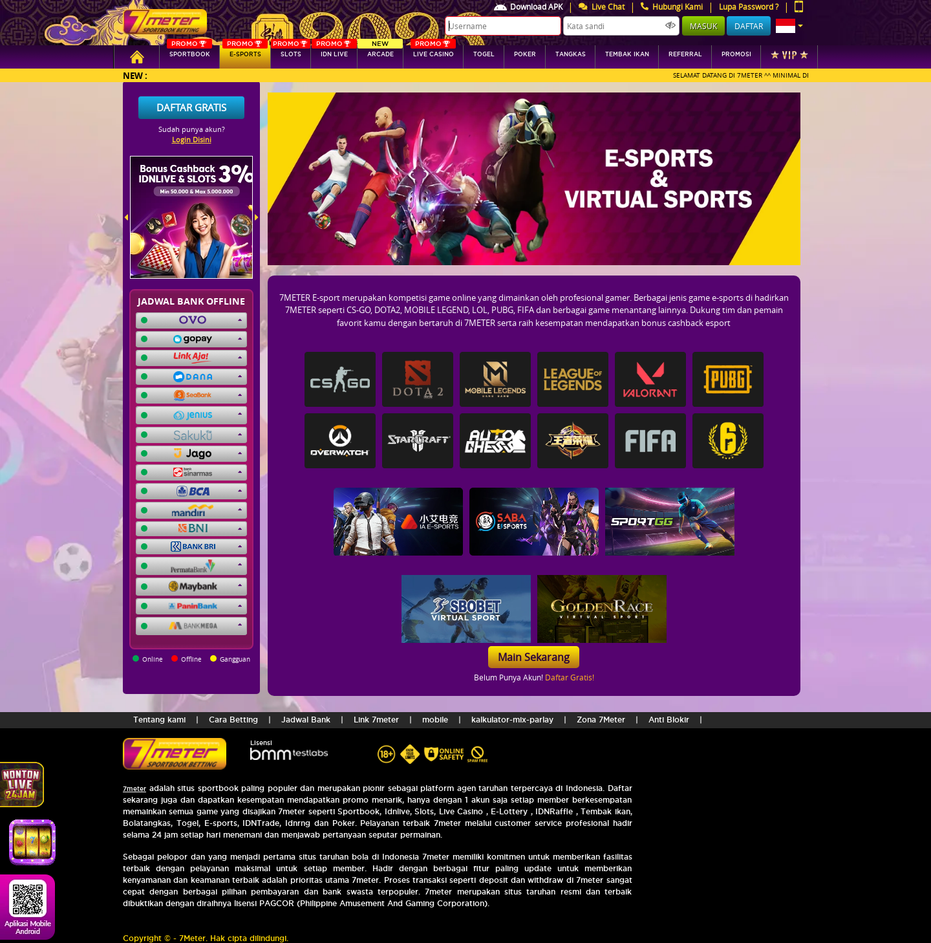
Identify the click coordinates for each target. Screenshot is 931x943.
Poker (525, 54)
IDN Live (334, 51)
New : (135, 75)
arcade (380, 51)
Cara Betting (233, 719)
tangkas (570, 54)
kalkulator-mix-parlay (512, 719)
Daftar (748, 26)
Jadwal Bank (305, 719)
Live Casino (433, 51)
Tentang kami (159, 719)
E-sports (245, 51)
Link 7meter (376, 719)
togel (484, 54)
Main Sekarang (534, 657)
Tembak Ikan (627, 54)
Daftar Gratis (191, 107)
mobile (435, 719)
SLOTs (290, 51)
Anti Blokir (668, 719)
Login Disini (191, 139)
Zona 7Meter (601, 719)
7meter (134, 788)
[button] (789, 26)
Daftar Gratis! (569, 677)
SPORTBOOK (189, 51)
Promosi (736, 54)
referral (685, 54)
